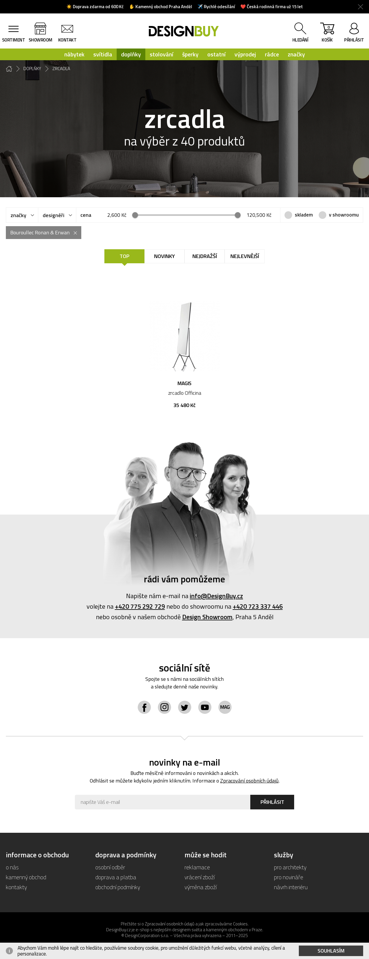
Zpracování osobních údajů (249, 781)
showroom (40, 40)
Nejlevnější (244, 256)
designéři (53, 215)
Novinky (164, 256)
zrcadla (61, 69)
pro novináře (288, 877)
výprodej (245, 54)
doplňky (131, 54)
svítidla (102, 54)
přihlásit (354, 40)
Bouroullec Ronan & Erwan (40, 232)
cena (85, 215)
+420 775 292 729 (140, 606)
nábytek (74, 54)
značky (296, 54)
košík (327, 33)
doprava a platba (115, 877)
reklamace (197, 867)
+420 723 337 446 (258, 606)
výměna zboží (200, 887)
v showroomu (344, 214)
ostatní (216, 54)
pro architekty (290, 867)
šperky (190, 54)
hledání (300, 40)
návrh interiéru (291, 887)
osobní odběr (110, 867)
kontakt (67, 40)
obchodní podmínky (117, 887)
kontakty (16, 887)
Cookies (240, 923)
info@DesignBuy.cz (216, 596)
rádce (272, 54)
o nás (12, 867)
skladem (304, 214)
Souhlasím (331, 951)
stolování (161, 54)
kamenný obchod (26, 877)
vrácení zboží (199, 877)
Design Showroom (207, 617)
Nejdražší (204, 256)
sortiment (13, 40)
